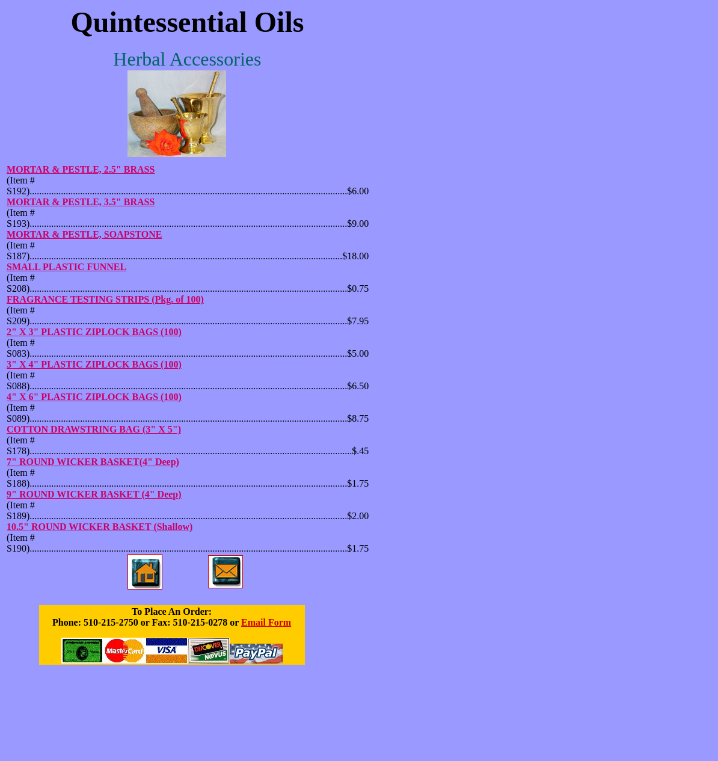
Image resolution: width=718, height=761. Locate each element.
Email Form (266, 622)
